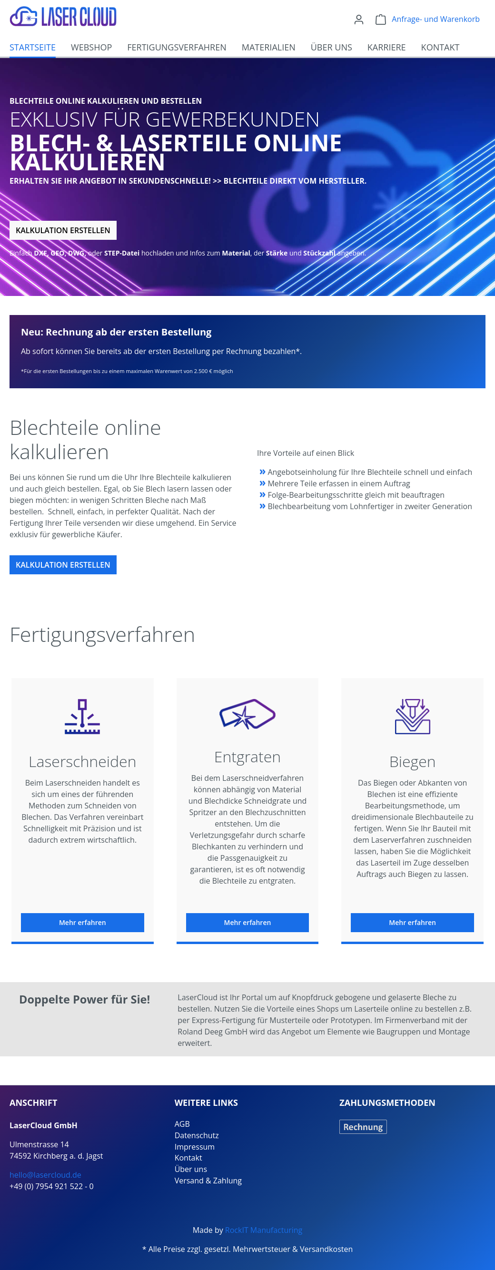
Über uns (191, 1169)
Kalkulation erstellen (63, 230)
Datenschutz (197, 1135)
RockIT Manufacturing (263, 1230)
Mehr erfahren (82, 922)
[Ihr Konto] (359, 19)
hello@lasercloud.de (45, 1175)
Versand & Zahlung (208, 1180)
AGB (182, 1124)
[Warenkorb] (427, 19)
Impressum (195, 1147)
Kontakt (188, 1157)
